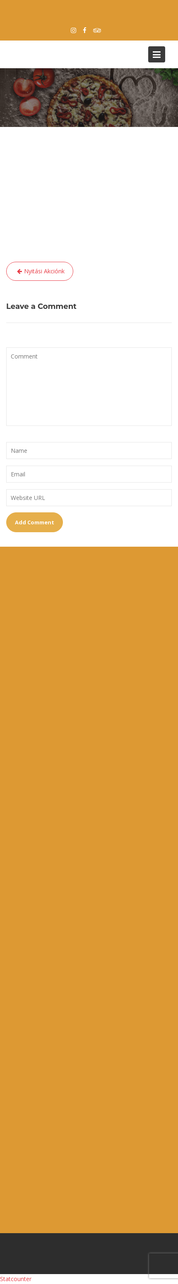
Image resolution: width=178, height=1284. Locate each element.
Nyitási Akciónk (44, 271)
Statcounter (15, 1279)
